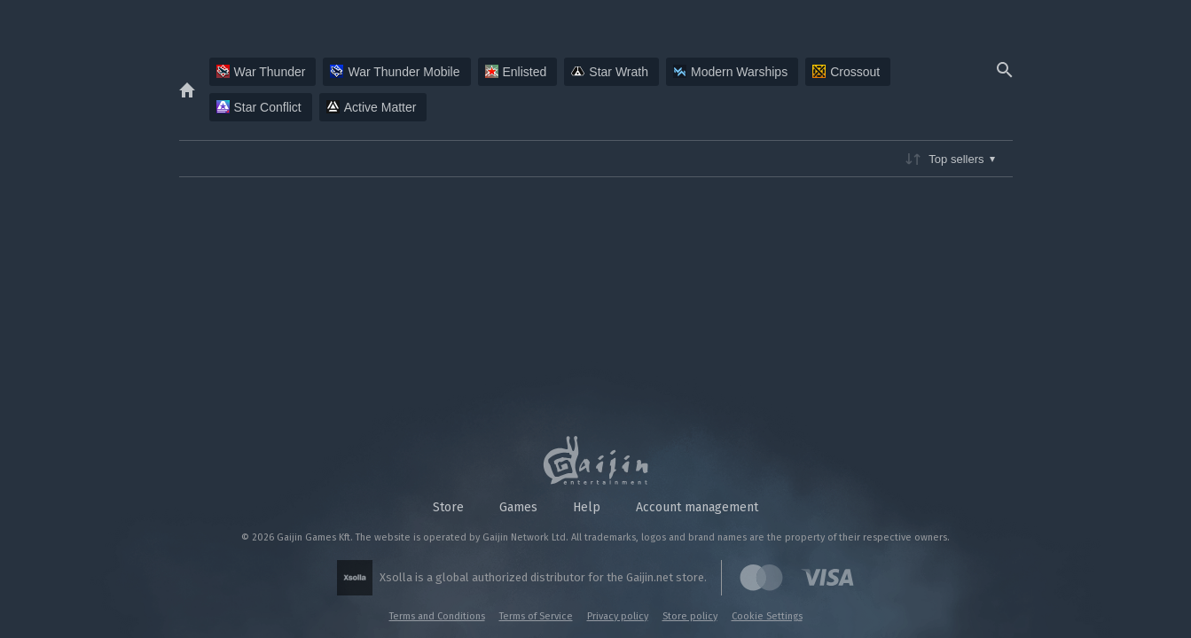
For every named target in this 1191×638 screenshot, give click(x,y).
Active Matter (371, 107)
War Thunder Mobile (394, 72)
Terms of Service (536, 616)
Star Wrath (609, 72)
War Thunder (261, 72)
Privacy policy (617, 616)
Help (586, 507)
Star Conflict (259, 107)
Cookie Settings (767, 616)
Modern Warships (730, 72)
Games (518, 507)
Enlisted (516, 72)
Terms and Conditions (437, 616)
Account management (697, 507)
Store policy (689, 616)
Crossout (846, 72)
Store (448, 507)
